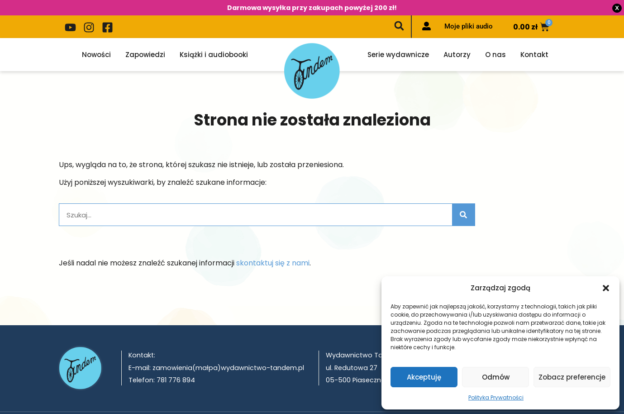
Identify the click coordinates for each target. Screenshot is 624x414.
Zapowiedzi (145, 40)
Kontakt (534, 40)
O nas (495, 40)
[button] (605, 288)
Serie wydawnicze (398, 40)
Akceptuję (424, 377)
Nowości (96, 40)
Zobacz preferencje (571, 377)
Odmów (496, 377)
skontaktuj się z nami (273, 248)
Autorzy (457, 40)
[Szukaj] (463, 200)
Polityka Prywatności (496, 397)
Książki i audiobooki (214, 40)
